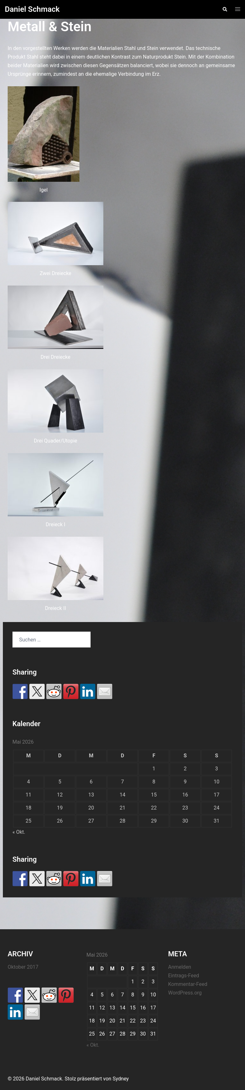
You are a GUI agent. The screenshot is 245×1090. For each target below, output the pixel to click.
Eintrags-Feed (183, 976)
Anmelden (179, 967)
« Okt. (18, 832)
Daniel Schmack (32, 9)
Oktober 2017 (23, 967)
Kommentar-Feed (187, 984)
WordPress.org (185, 993)
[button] (224, 9)
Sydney (121, 1079)
